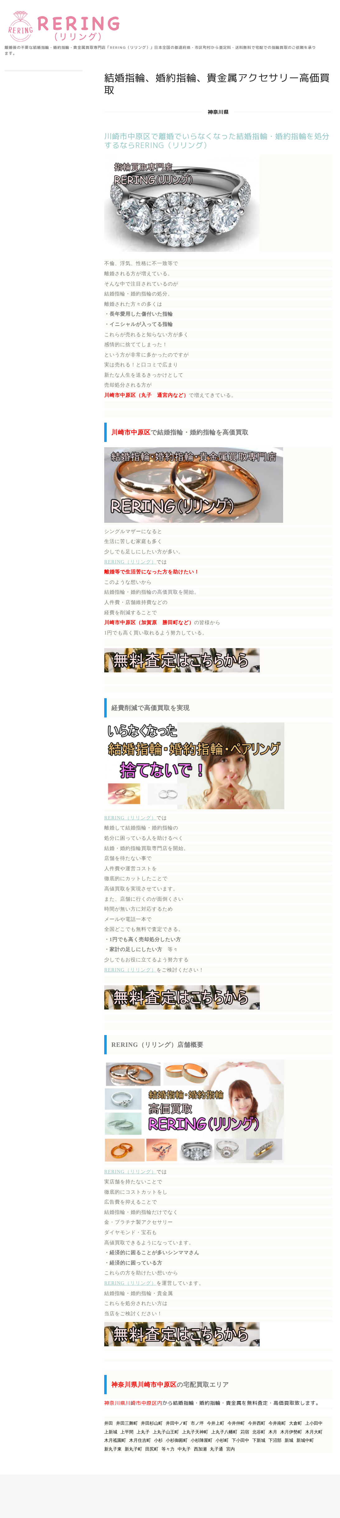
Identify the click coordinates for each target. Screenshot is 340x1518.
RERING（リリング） (130, 561)
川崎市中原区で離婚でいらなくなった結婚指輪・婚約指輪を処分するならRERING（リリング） (217, 141)
